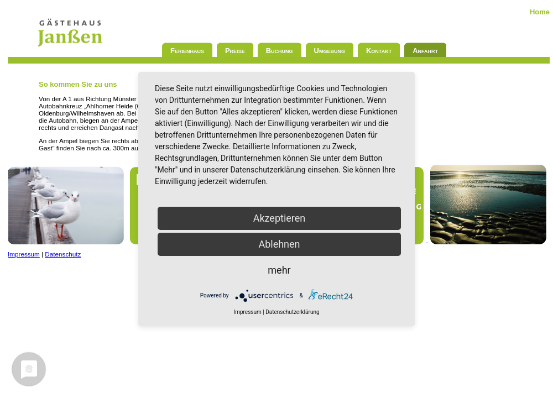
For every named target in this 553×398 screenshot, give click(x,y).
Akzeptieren (279, 218)
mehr (279, 270)
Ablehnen (279, 244)
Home (540, 12)
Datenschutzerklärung (292, 312)
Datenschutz (63, 254)
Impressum (24, 254)
